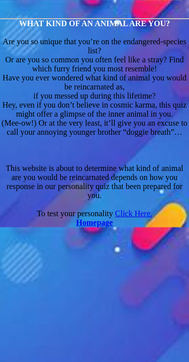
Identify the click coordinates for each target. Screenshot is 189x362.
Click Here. (133, 213)
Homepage (94, 222)
